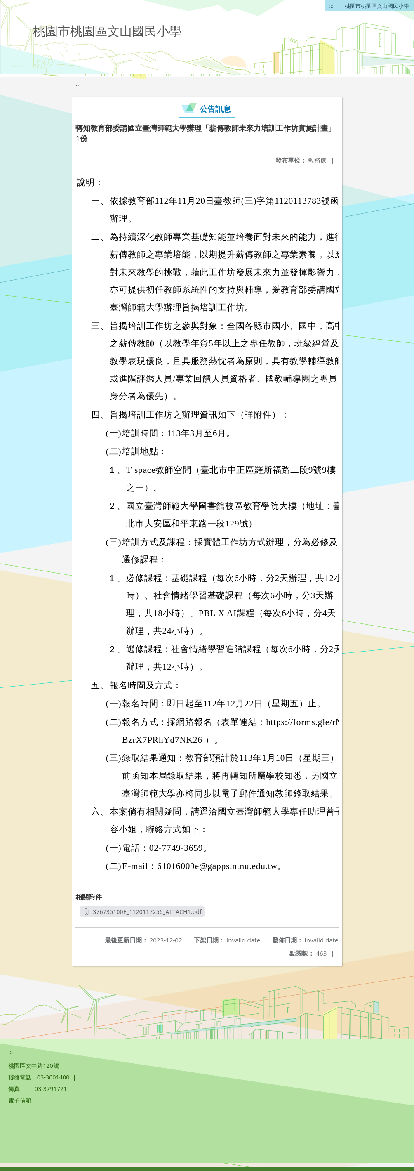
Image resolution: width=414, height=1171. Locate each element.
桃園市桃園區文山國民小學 (377, 5)
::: (331, 5)
